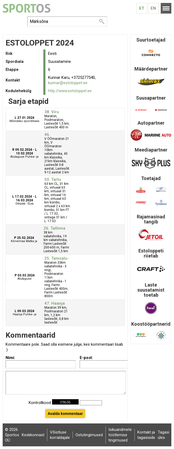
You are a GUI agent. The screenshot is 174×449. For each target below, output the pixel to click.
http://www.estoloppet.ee (70, 90)
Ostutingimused (89, 434)
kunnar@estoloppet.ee (67, 82)
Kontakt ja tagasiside (146, 435)
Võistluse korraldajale (60, 435)
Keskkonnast (33, 434)
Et (141, 8)
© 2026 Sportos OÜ (12, 435)
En (153, 8)
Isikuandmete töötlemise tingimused (120, 435)
